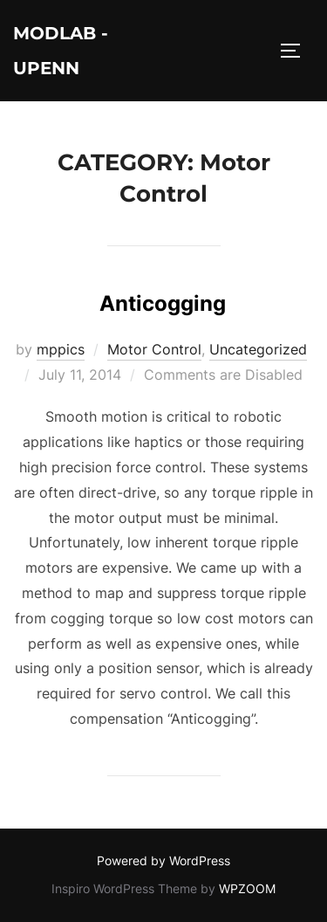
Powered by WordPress (163, 860)
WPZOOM (247, 888)
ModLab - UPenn (60, 51)
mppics (61, 349)
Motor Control (154, 349)
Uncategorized (258, 349)
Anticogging (162, 303)
